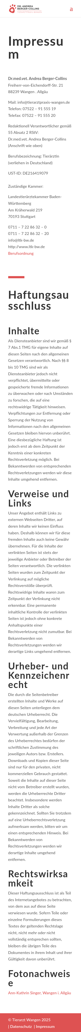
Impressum (45, 1026)
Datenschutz (21, 1026)
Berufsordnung (21, 253)
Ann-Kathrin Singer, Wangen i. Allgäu (39, 992)
